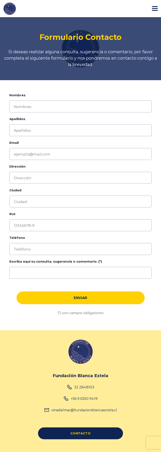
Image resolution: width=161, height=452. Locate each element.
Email (14, 142)
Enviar (80, 297)
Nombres (17, 95)
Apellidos (17, 119)
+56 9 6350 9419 (84, 398)
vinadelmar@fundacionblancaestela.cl (84, 410)
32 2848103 (84, 387)
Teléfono (17, 237)
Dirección (17, 166)
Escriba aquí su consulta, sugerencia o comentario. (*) (55, 261)
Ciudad (15, 190)
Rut (12, 214)
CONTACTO (80, 433)
